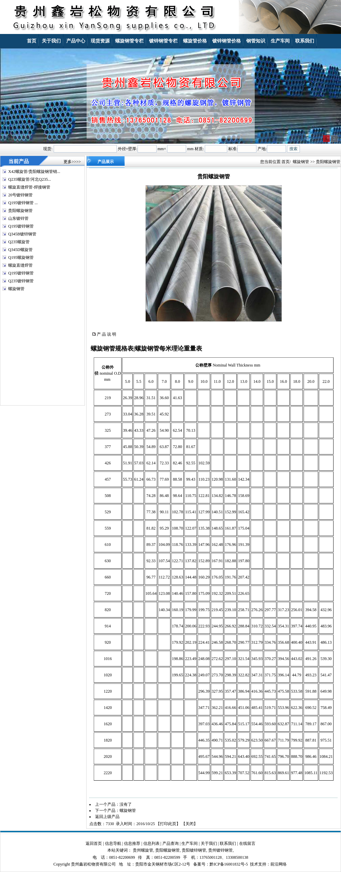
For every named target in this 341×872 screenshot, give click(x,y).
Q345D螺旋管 (20, 249)
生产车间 (189, 843)
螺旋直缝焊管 (20, 265)
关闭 (189, 823)
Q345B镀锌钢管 (22, 234)
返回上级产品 (107, 816)
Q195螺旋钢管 (21, 257)
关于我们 (209, 843)
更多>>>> (72, 161)
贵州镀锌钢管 (220, 850)
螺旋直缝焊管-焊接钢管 (29, 187)
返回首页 (94, 843)
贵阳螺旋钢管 (20, 210)
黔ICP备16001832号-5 (229, 864)
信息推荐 (132, 843)
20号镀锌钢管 (20, 195)
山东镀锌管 (18, 218)
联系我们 (228, 843)
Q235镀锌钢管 (21, 281)
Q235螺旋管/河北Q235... (29, 179)
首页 (286, 161)
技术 (254, 864)
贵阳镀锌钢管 (194, 850)
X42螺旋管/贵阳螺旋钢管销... (34, 171)
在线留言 (247, 843)
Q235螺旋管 (19, 241)
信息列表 (151, 843)
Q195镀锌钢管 (21, 226)
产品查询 (170, 843)
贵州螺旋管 (143, 850)
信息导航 (113, 843)
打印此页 (168, 823)
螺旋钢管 (16, 288)
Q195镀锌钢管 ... (23, 202)
